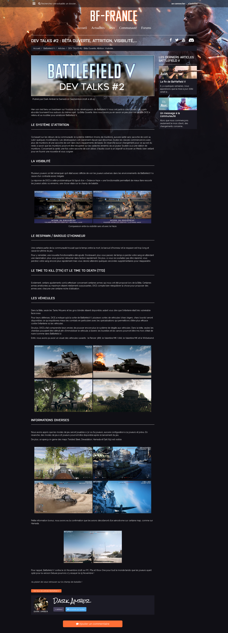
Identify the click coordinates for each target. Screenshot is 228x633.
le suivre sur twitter (76, 609)
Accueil (82, 28)
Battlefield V (49, 48)
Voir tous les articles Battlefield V (46, 591)
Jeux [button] (112, 28)
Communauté (128, 28)
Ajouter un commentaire (92, 623)
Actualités (98, 28)
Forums (146, 28)
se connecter (178, 3)
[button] (34, 3)
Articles (61, 48)
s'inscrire (193, 3)
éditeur (58, 609)
